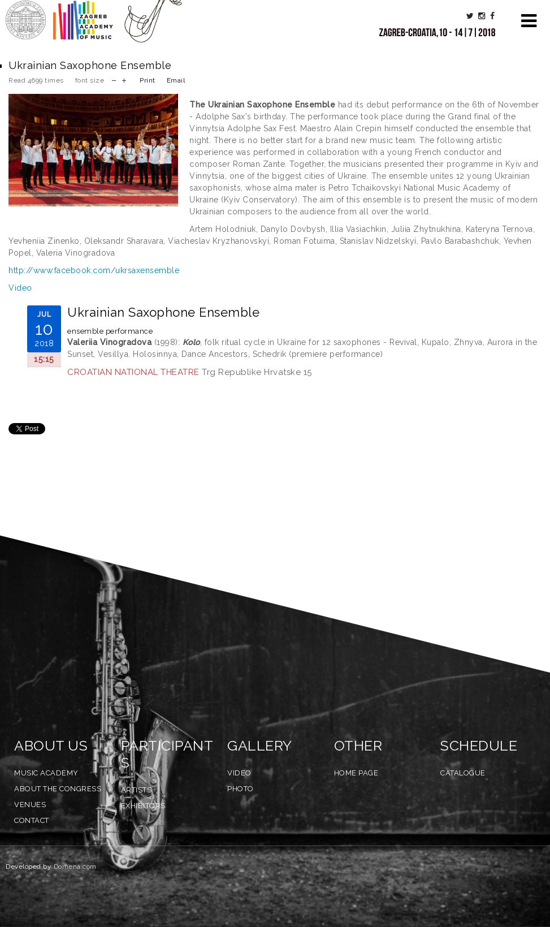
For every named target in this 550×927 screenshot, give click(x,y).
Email (176, 80)
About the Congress (57, 788)
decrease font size (114, 79)
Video (20, 287)
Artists (136, 790)
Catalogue (463, 773)
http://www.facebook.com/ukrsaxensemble (93, 270)
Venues (30, 804)
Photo (240, 788)
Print (147, 80)
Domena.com (75, 866)
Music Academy (46, 773)
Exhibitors (143, 805)
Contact (31, 820)
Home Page (356, 773)
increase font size (124, 79)
